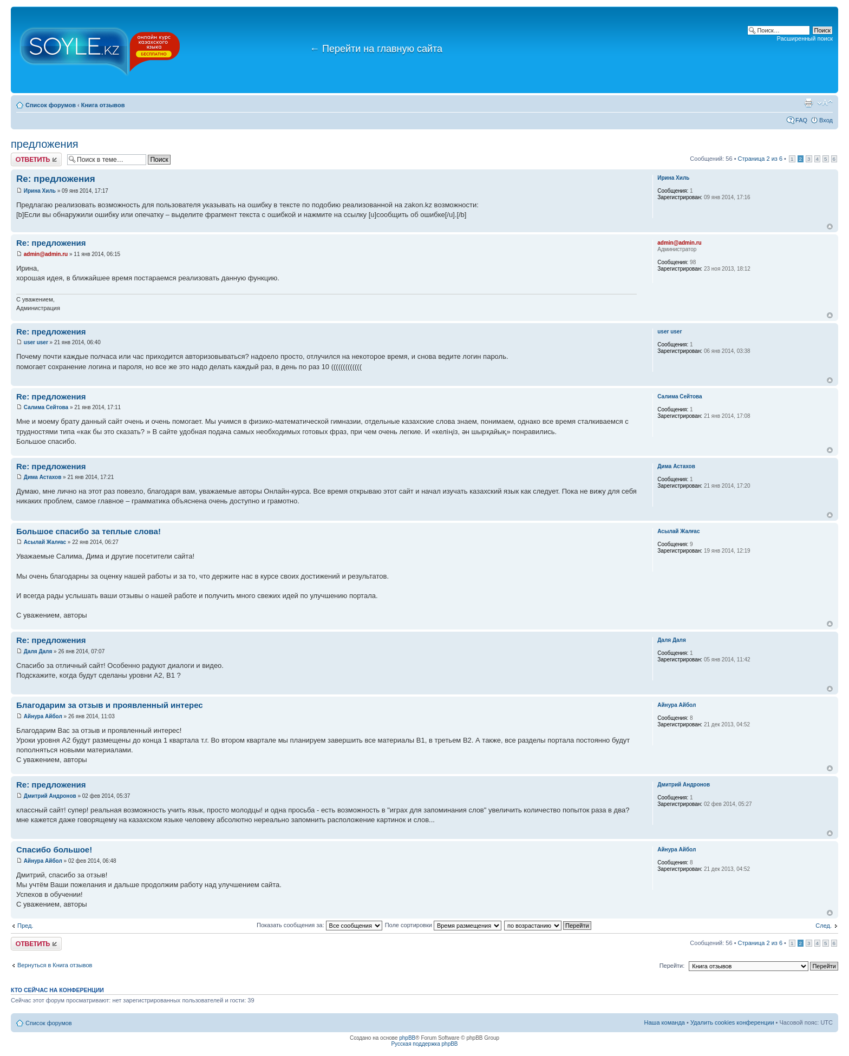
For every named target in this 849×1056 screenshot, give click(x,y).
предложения (45, 144)
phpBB (407, 1038)
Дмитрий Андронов (50, 796)
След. (823, 925)
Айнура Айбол (43, 716)
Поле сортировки (443, 925)
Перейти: (672, 965)
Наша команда (664, 1022)
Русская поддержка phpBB (424, 1044)
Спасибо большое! (54, 849)
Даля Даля (38, 651)
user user (36, 342)
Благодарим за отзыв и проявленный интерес (109, 705)
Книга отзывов (103, 105)
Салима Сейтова (46, 407)
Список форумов (50, 105)
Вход (826, 120)
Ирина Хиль (40, 191)
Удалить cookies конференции (732, 1022)
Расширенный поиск (804, 38)
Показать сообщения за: (319, 925)
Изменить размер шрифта (825, 103)
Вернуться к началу (830, 226)
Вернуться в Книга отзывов (54, 965)
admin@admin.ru (46, 254)
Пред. (25, 925)
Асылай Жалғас (45, 542)
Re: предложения (55, 179)
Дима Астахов (43, 477)
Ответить (36, 159)
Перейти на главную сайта (376, 48)
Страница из (760, 158)
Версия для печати (808, 103)
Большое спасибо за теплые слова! (88, 531)
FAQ (801, 120)
